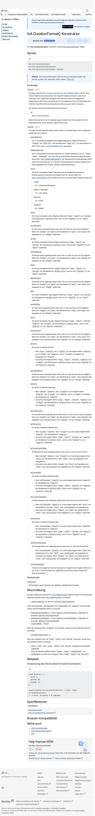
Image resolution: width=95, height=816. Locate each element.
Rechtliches (67, 801)
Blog (39, 780)
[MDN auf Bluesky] (6, 788)
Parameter (32, 85)
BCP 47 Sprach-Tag (49, 93)
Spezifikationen (7, 33)
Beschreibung (7, 27)
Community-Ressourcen (64, 780)
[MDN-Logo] (5, 773)
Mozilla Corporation (43, 808)
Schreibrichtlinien (62, 784)
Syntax (4, 24)
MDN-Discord (61, 787)
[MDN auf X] (9, 788)
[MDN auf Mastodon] (13, 788)
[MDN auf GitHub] (3, 788)
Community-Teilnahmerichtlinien (26, 804)
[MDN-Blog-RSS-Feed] (16, 788)
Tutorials (78, 787)
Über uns (40, 777)
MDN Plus (40, 790)
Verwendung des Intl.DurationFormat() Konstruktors (54, 663)
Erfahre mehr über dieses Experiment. (51, 22)
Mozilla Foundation (59, 808)
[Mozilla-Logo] (8, 801)
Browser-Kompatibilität (10, 36)
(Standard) (40, 190)
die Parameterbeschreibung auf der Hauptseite (65, 104)
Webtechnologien (81, 777)
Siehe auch (6, 39)
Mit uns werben (42, 787)
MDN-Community (62, 777)
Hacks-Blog (79, 794)
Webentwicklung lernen (83, 780)
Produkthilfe (41, 794)
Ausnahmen (33, 577)
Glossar (77, 790)
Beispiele (5, 30)
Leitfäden (78, 784)
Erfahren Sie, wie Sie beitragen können (42, 753)
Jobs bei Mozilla (43, 784)
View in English (67, 26)
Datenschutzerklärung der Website (27, 801)
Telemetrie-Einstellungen (51, 801)
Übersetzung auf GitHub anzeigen (40, 758)
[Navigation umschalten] (91, 11)
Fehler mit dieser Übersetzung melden (68, 758)
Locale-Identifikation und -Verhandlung (58, 146)
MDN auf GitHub (62, 790)
